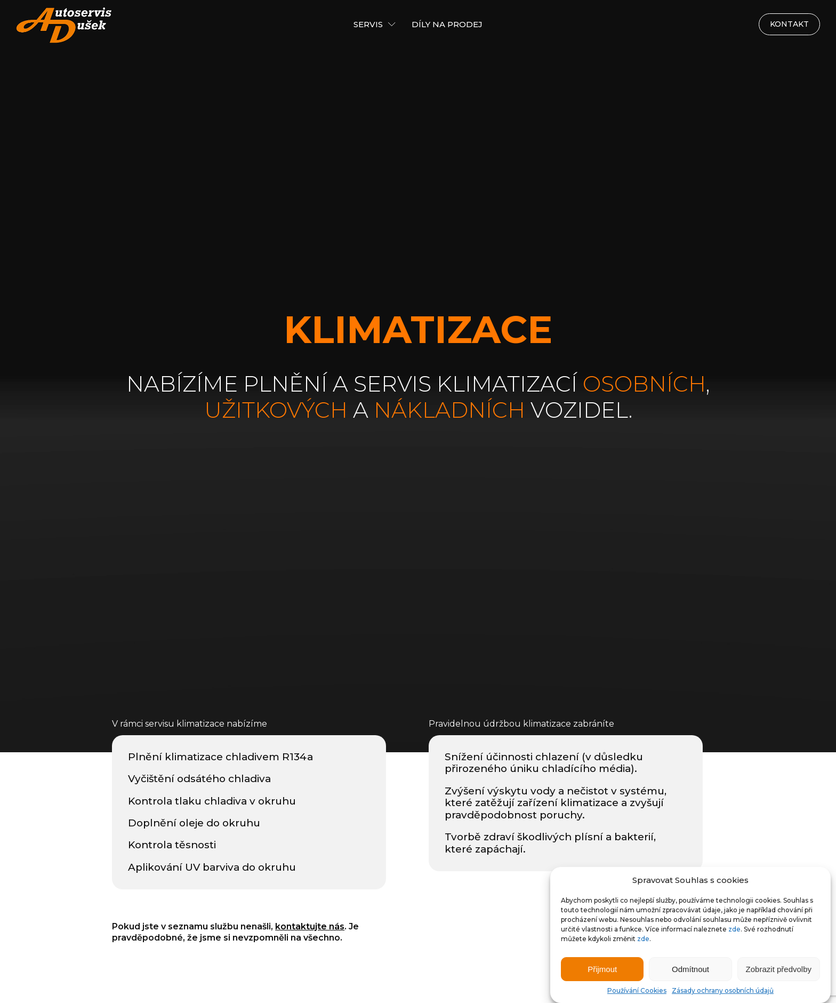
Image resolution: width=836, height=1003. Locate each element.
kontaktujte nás (309, 926)
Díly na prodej (447, 24)
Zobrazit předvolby (778, 969)
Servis (374, 24)
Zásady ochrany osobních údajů (723, 990)
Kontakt (789, 24)
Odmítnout (690, 969)
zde (734, 929)
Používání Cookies (636, 990)
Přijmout (602, 969)
